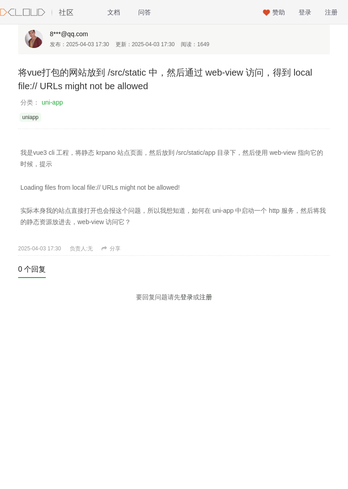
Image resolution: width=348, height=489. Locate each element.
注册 (331, 12)
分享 (111, 248)
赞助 (278, 12)
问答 (144, 12)
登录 (305, 12)
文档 (113, 12)
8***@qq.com (69, 34)
